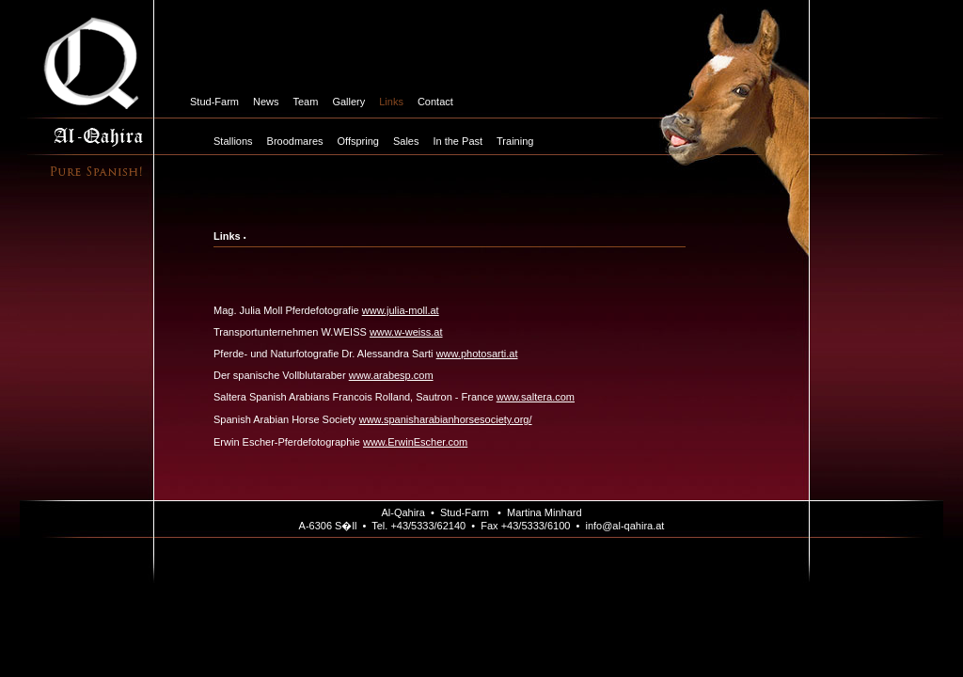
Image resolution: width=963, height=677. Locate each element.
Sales (406, 141)
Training (515, 141)
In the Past (457, 141)
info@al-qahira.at (624, 525)
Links (391, 101)
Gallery (348, 101)
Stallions (233, 141)
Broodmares (295, 141)
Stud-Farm (214, 101)
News (266, 101)
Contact (435, 101)
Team (305, 101)
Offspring (358, 141)
